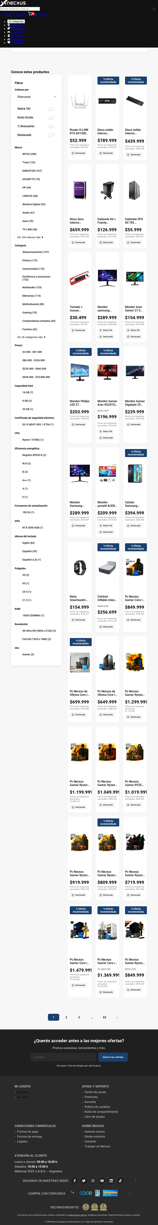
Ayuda (6, 15)
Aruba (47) (26, 212)
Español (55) (27, 551)
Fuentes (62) (27, 329)
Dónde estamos (95, 1136)
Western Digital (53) (31, 204)
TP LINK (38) (27, 229)
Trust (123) (26, 162)
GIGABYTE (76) (28, 179)
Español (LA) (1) (29, 559)
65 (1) (23, 583)
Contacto (40, 15)
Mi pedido (22, 1092)
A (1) (22, 488)
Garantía (90, 1102)
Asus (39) (25, 221)
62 (104, 1017)
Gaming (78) (27, 312)
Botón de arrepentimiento (101, 1111)
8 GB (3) (24, 400)
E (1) (22, 497)
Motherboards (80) (30, 304)
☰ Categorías (16, 21)
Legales (22, 1141)
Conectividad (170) (30, 268)
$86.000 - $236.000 (31, 360)
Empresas (15, 39)
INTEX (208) (26, 154)
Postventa (91, 1097)
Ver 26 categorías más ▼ (31, 337)
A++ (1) (24, 480)
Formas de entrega (29, 1136)
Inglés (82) (26, 542)
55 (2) (23, 575)
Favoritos (15, 43)
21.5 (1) (24, 600)
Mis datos (22, 1097)
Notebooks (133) (29, 287)
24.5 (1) (24, 591)
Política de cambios (97, 1107)
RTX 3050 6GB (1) (30, 527)
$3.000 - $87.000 (29, 351)
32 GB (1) (25, 409)
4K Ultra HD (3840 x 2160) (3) (36, 630)
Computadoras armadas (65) (36, 320)
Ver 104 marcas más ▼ (30, 237)
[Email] (63, 1057)
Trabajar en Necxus (97, 1146)
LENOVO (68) (27, 195)
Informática (16, 36)
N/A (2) (24, 463)
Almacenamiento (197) (33, 252)
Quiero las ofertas (113, 1057)
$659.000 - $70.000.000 (33, 377)
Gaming (14, 32)
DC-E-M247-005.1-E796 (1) (35, 424)
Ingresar (20, 15)
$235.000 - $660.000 (31, 368)
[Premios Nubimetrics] (94, 1207)
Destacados (16, 28)
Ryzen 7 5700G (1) (30, 439)
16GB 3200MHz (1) (30, 615)
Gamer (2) (25, 654)
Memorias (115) (29, 295)
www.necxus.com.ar (78, 1215)
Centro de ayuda (95, 1092)
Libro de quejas (95, 1116)
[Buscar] (153, 9)
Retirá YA (15, 25)
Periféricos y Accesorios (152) (33, 278)
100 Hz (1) (25, 512)
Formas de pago (27, 1131)
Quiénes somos (95, 1131)
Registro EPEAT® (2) (31, 455)
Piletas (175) (27, 260)
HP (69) (24, 187)
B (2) (22, 471)
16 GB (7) (25, 392)
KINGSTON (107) (29, 170)
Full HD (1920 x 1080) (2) (34, 639)
